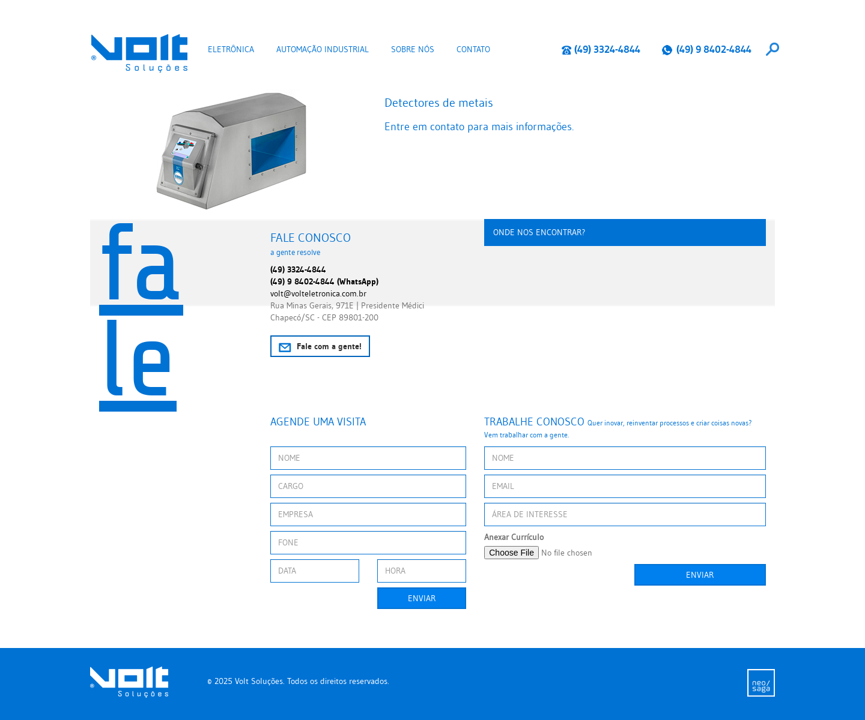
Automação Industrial (322, 49)
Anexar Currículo (514, 537)
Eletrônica (231, 49)
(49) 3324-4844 (601, 49)
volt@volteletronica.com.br (318, 293)
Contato (473, 49)
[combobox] (772, 49)
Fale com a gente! (320, 346)
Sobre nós (412, 49)
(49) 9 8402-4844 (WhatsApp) (324, 281)
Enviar (422, 598)
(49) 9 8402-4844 (706, 49)
